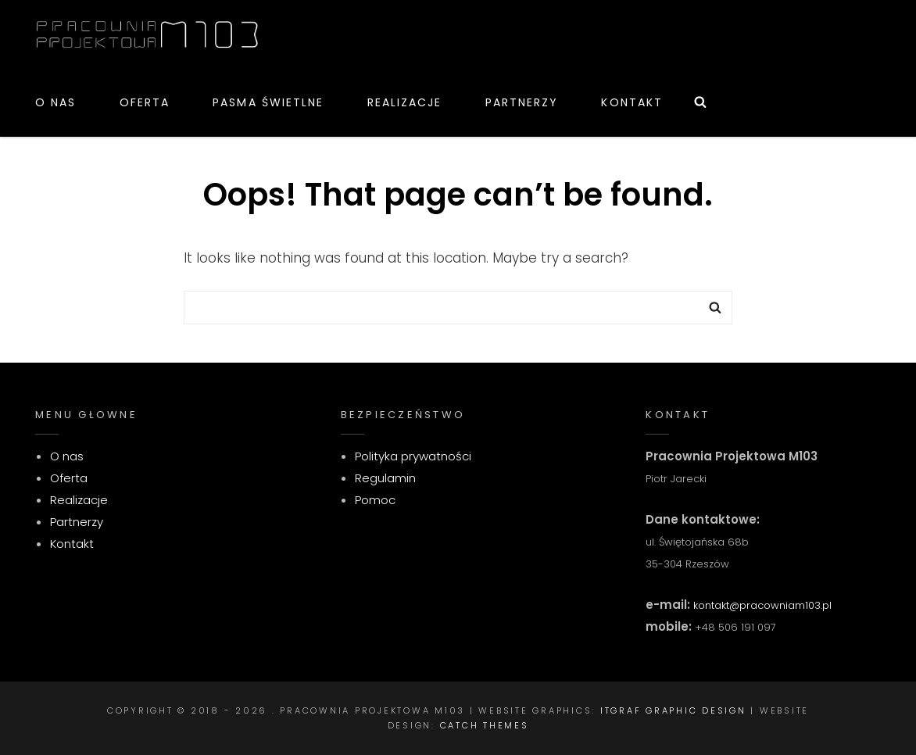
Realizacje (404, 102)
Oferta (145, 102)
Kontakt (632, 102)
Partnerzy (522, 102)
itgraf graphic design (673, 710)
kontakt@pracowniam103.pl (761, 605)
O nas (56, 102)
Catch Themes (484, 725)
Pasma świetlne (268, 102)
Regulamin (385, 478)
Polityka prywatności (413, 456)
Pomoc (375, 500)
